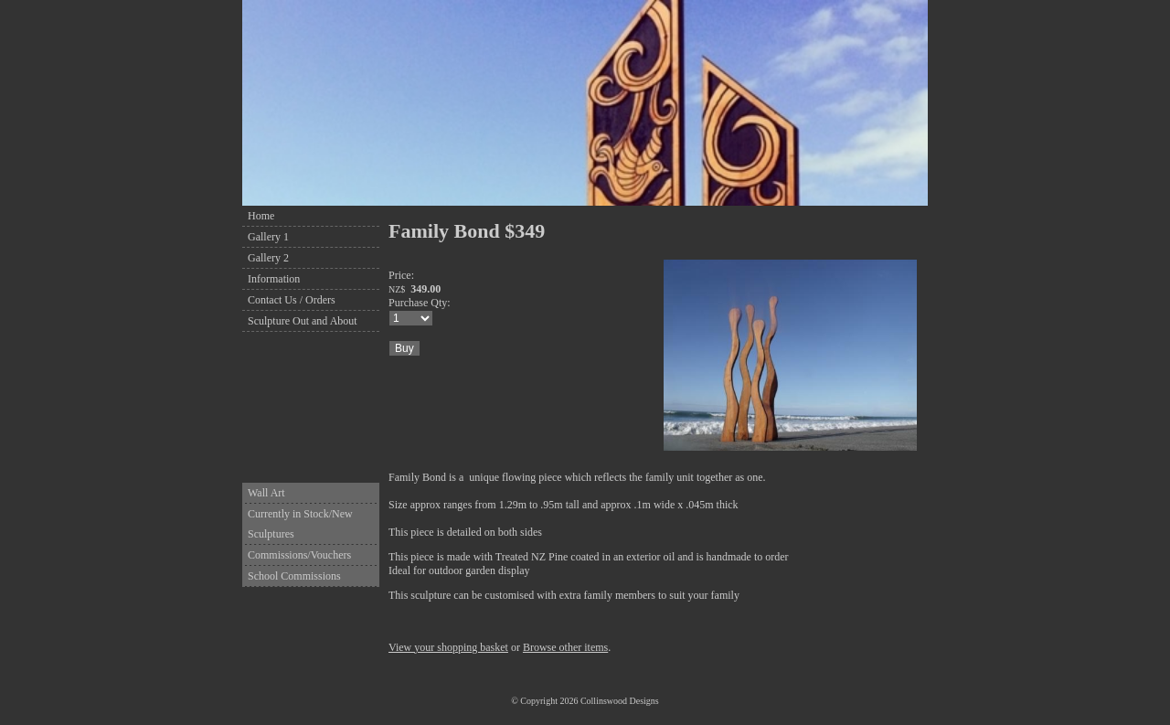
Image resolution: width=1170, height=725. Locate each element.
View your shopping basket (448, 647)
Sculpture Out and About (302, 321)
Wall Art (266, 492)
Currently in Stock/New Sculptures (300, 523)
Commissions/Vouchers (299, 555)
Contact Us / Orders (291, 299)
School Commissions (294, 576)
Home (261, 215)
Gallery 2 (268, 257)
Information (274, 278)
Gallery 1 (268, 236)
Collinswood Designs (619, 701)
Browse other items (565, 647)
